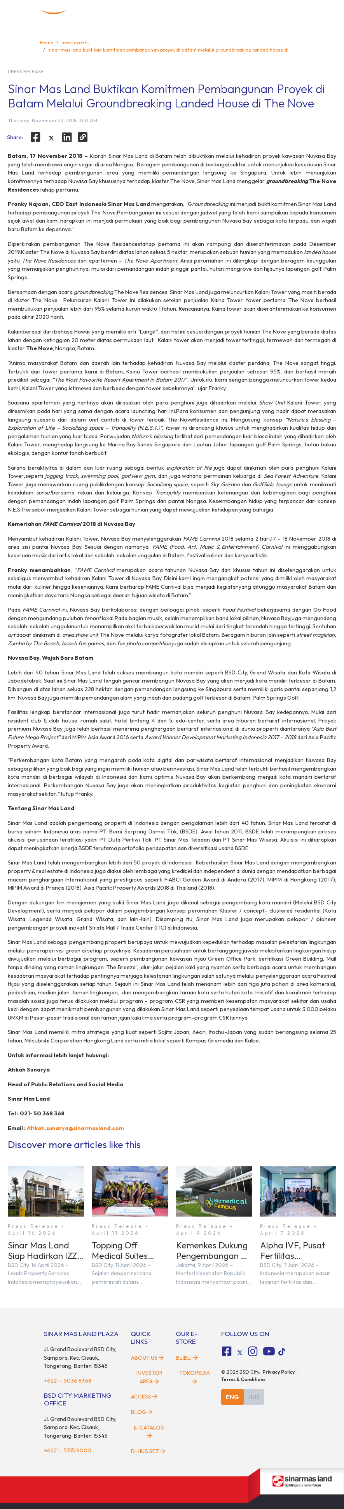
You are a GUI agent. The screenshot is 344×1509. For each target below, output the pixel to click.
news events (75, 42)
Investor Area (149, 1377)
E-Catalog (149, 1431)
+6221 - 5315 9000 (67, 1450)
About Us (147, 1357)
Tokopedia (194, 1376)
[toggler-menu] (297, 12)
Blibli (187, 1357)
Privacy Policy (278, 1372)
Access (144, 1396)
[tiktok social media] (239, 1353)
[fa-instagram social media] (253, 1351)
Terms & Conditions (243, 1379)
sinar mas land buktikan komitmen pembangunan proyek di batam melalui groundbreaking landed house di (168, 50)
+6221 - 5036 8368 (67, 1380)
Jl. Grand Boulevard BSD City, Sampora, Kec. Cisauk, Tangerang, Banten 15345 (80, 1357)
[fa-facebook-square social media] (226, 1351)
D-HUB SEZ (148, 1451)
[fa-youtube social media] (269, 1351)
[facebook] (35, 137)
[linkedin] (67, 137)
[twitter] (51, 138)
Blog (141, 1412)
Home (46, 42)
